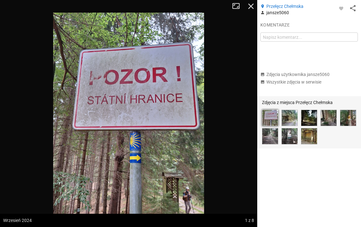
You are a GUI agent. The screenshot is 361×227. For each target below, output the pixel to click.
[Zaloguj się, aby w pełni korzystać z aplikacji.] (341, 8)
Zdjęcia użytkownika (295, 74)
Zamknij (251, 6)
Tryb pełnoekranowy (238, 6)
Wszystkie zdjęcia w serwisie (290, 81)
